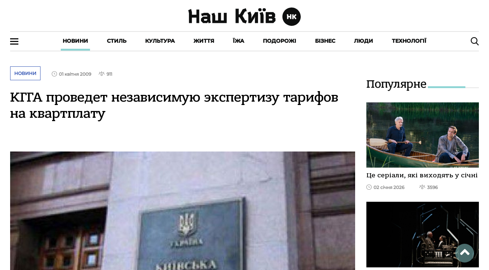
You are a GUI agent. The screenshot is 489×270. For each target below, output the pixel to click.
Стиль (116, 41)
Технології (409, 41)
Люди (363, 41)
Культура (160, 41)
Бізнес (325, 41)
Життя (204, 41)
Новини (75, 41)
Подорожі (279, 41)
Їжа (238, 41)
